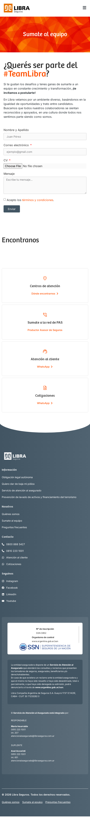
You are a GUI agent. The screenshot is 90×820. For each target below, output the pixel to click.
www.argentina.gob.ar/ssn (45, 641)
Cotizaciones (45, 396)
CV (6, 160)
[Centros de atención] (45, 278)
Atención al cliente (45, 359)
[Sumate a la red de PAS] (45, 314)
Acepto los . (30, 200)
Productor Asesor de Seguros (45, 329)
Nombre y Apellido (16, 130)
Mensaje (9, 173)
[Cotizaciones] (45, 387)
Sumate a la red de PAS (45, 323)
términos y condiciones (37, 200)
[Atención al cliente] (45, 351)
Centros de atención (45, 286)
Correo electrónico (17, 145)
